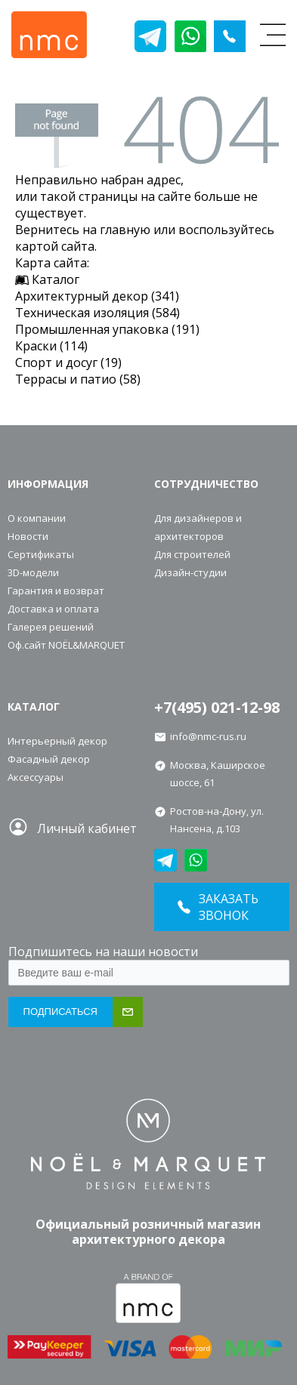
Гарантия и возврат (56, 590)
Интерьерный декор (57, 741)
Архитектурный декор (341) (97, 296)
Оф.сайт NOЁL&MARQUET (66, 645)
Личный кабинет (87, 828)
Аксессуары (35, 777)
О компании (37, 518)
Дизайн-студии (190, 572)
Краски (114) (51, 346)
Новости (28, 536)
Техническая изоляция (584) (97, 312)
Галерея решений (51, 627)
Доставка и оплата (53, 608)
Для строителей (192, 554)
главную (125, 229)
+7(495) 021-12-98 (217, 707)
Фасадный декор (49, 759)
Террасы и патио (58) (78, 379)
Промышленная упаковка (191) (107, 329)
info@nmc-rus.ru (208, 736)
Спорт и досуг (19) (68, 362)
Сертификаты (41, 554)
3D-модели (33, 572)
